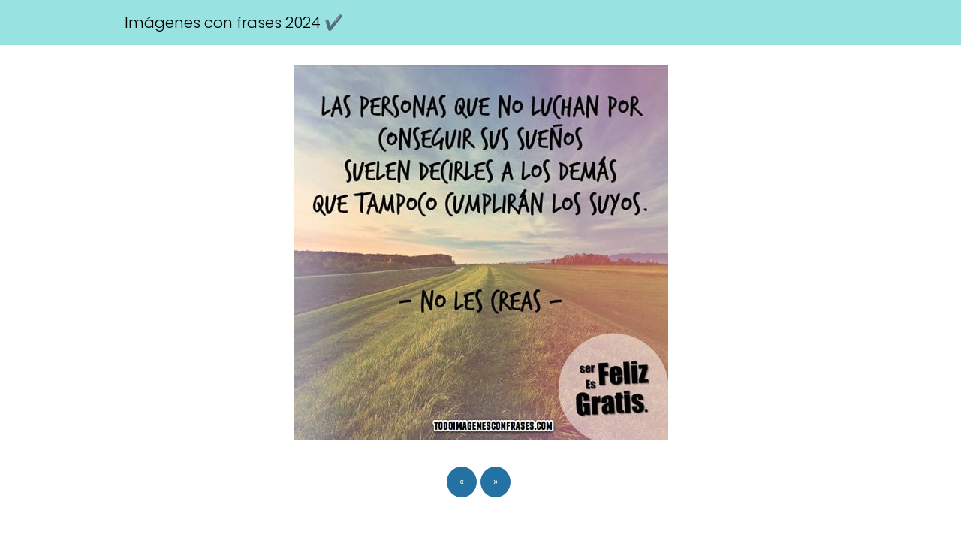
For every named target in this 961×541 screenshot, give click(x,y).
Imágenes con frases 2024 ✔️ (234, 22)
